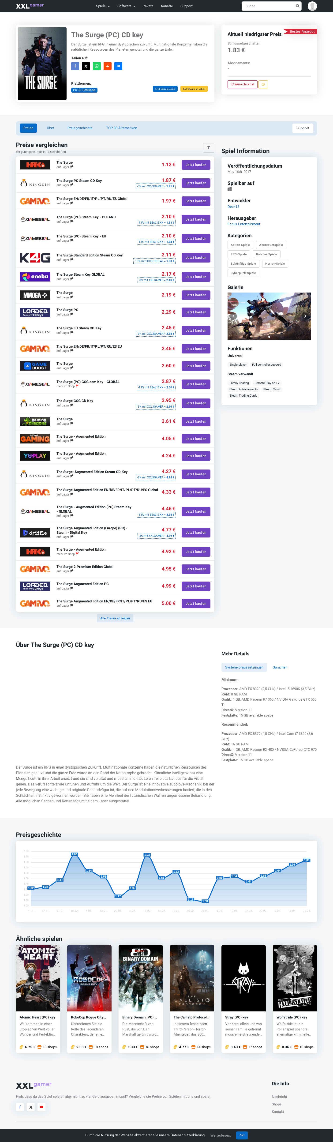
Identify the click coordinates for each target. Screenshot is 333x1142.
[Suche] (272, 6)
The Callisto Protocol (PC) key (190, 1017)
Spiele (102, 6)
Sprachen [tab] (280, 667)
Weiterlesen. (220, 1135)
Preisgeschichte (80, 128)
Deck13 (233, 206)
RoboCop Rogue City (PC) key (87, 1017)
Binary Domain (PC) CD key (140, 1017)
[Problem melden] (263, 84)
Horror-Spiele (275, 263)
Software (126, 6)
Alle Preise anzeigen (115, 618)
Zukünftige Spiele (243, 263)
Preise (28, 128)
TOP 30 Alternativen (121, 128)
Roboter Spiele (266, 254)
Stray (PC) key (236, 1017)
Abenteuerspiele (271, 244)
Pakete (147, 6)
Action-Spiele (240, 244)
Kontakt (278, 1112)
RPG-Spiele (239, 254)
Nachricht (279, 1097)
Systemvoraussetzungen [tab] (244, 667)
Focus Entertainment (243, 224)
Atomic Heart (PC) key (37, 1017)
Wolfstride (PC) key (292, 1017)
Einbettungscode (165, 89)
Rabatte (167, 6)
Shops (277, 1104)
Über (50, 128)
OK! (242, 1135)
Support (186, 6)
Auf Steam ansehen (194, 89)
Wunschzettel (242, 84)
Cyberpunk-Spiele (243, 273)
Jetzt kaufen (196, 165)
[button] (312, 6)
